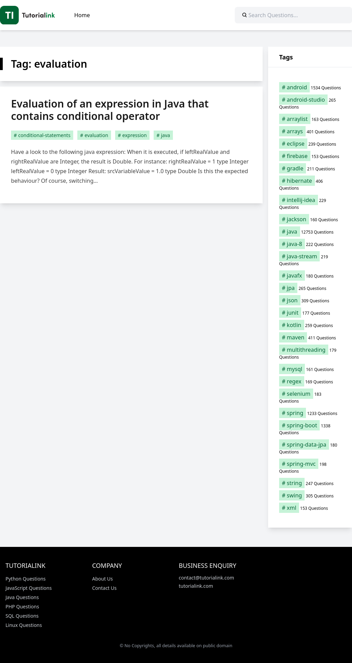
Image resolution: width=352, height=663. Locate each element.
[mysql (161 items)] (310, 369)
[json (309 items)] (310, 300)
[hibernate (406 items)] (310, 184)
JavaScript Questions (29, 588)
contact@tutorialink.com (206, 577)
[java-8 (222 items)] (310, 243)
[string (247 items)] (310, 483)
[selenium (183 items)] (310, 397)
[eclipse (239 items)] (310, 143)
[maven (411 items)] (310, 337)
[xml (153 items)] (310, 507)
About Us (102, 578)
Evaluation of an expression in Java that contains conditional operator (110, 110)
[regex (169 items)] (310, 381)
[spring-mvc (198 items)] (310, 467)
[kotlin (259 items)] (310, 325)
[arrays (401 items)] (310, 131)
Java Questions (22, 597)
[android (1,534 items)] (310, 87)
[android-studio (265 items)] (310, 103)
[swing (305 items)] (310, 495)
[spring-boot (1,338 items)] (310, 429)
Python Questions (26, 578)
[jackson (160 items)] (310, 219)
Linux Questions (24, 625)
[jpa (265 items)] (310, 287)
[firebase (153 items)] (310, 156)
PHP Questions (22, 606)
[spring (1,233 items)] (310, 412)
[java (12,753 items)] (310, 231)
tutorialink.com (196, 586)
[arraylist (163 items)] (310, 118)
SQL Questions (22, 616)
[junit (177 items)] (310, 312)
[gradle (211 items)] (310, 168)
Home (82, 15)
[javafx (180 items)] (310, 275)
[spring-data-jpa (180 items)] (310, 448)
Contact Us (104, 588)
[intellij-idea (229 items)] (310, 203)
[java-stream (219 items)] (310, 260)
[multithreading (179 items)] (310, 353)
